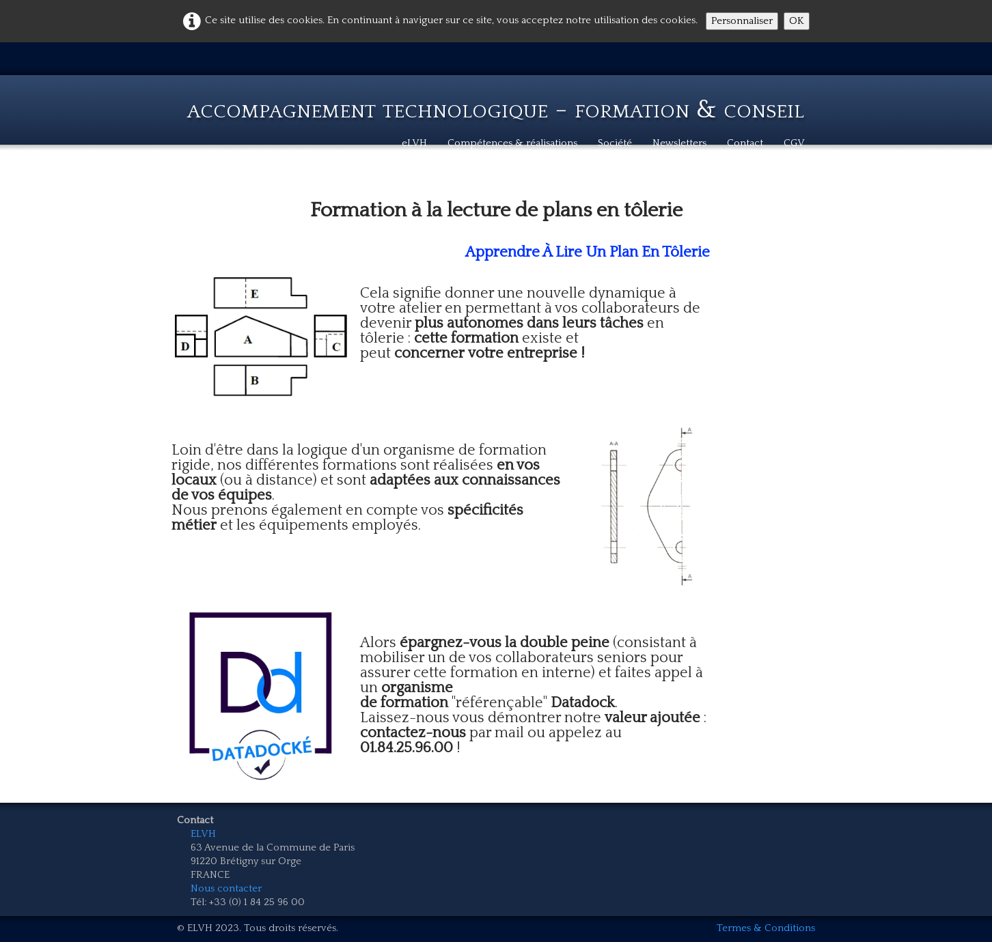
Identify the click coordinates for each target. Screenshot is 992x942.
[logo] (495, 99)
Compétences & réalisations (512, 143)
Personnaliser (742, 21)
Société (615, 143)
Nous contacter (226, 888)
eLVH (414, 143)
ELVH (203, 834)
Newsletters (679, 143)
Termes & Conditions (766, 928)
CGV (794, 143)
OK (796, 21)
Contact (745, 143)
